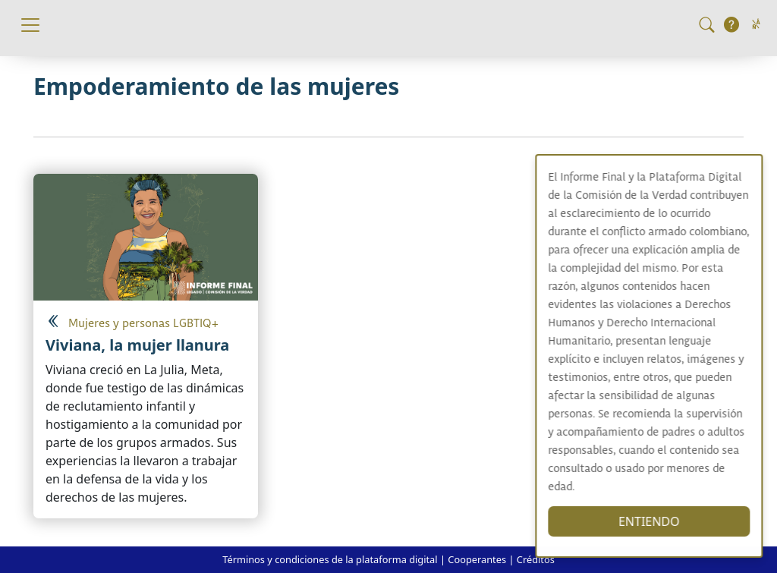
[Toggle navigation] (30, 25)
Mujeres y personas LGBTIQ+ (143, 323)
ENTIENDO (664, 521)
